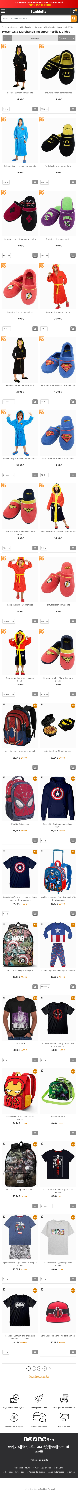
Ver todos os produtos (39, 1376)
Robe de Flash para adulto (58, 312)
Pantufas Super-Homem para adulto (58, 458)
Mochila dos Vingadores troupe (20, 1189)
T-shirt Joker (20, 1043)
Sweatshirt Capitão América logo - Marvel (58, 825)
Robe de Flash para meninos (20, 605)
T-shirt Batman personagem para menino (58, 1191)
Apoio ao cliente (39, 1460)
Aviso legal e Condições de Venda (50, 1467)
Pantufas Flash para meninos (20, 312)
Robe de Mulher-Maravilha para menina (20, 679)
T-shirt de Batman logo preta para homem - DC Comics (20, 1337)
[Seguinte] (50, 1368)
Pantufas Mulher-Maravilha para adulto (20, 533)
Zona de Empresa (56, 1472)
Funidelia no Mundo (22, 1467)
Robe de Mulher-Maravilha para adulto (57, 531)
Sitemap (71, 1472)
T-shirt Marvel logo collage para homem (58, 1264)
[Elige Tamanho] (6, 109)
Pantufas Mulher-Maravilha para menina (58, 679)
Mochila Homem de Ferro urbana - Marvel (20, 1118)
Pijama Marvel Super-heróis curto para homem (20, 1264)
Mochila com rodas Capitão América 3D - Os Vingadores (58, 898)
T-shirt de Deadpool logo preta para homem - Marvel (58, 1044)
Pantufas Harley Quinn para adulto (20, 239)
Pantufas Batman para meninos (58, 92)
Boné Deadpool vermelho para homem (58, 1335)
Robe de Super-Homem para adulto (20, 166)
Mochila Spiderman (20, 824)
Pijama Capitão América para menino (58, 970)
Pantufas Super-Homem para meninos (58, 385)
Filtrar (6, 38)
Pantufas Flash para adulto (58, 605)
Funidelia (5, 27)
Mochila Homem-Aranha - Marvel (20, 751)
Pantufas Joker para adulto (58, 239)
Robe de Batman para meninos (20, 385)
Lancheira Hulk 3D (58, 1116)
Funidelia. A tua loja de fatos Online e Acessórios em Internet (38, 11)
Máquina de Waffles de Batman (58, 751)
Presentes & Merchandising (22, 27)
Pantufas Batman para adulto (58, 166)
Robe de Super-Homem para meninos (20, 458)
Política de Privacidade (15, 1472)
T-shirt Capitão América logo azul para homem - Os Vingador (20, 898)
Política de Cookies (37, 1472)
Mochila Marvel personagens (20, 970)
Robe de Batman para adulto (20, 92)
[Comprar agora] (35, 109)
